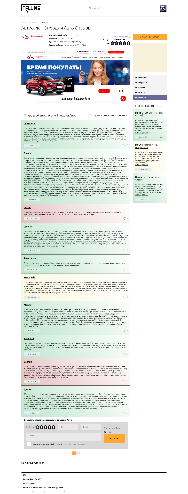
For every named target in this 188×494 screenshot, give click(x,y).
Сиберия (139, 179)
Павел (27, 153)
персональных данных (74, 444)
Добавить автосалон (32, 479)
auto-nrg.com (73, 35)
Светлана (29, 123)
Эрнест (28, 226)
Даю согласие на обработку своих (59, 444)
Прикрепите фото (112, 428)
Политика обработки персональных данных (43, 487)
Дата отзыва (108, 115)
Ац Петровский (146, 146)
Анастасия (30, 258)
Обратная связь (30, 483)
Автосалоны (140, 97)
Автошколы (140, 92)
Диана (27, 389)
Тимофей (29, 277)
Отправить (114, 438)
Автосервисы (141, 82)
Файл (109, 432)
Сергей (28, 361)
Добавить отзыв (149, 37)
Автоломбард (141, 77)
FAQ (24, 475)
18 (129, 37)
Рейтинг (121, 115)
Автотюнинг (140, 87)
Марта (27, 304)
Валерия (29, 338)
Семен (27, 207)
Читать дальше (141, 132)
